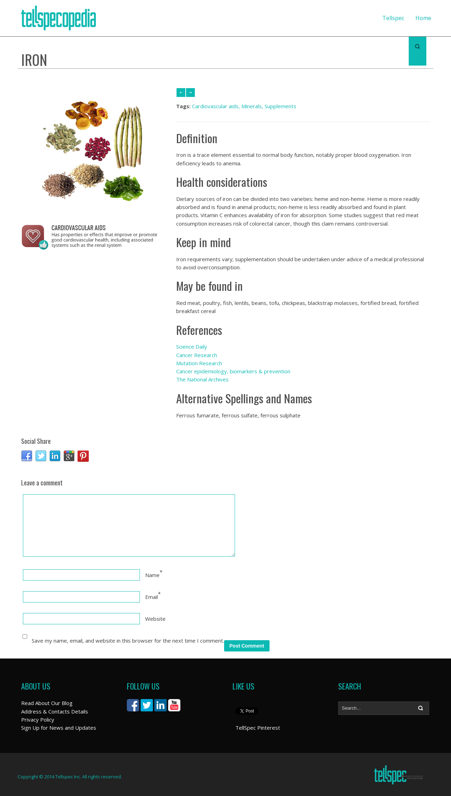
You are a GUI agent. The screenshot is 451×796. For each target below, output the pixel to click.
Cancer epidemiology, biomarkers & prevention (233, 371)
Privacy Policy (37, 719)
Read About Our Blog (47, 702)
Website (155, 618)
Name (152, 574)
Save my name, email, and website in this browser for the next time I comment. (128, 640)
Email (151, 596)
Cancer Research (196, 355)
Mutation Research (199, 363)
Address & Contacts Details (54, 711)
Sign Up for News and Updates (58, 727)
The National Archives (202, 379)
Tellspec (393, 18)
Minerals (251, 106)
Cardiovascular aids (215, 106)
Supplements (280, 106)
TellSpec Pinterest (257, 727)
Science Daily (191, 346)
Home (423, 18)
